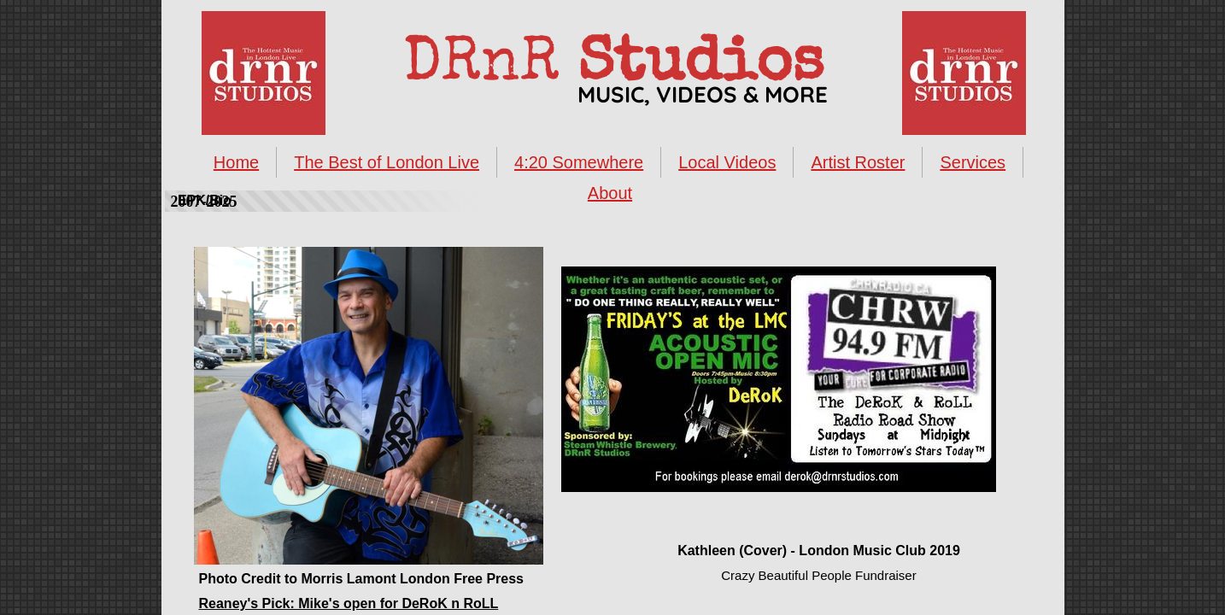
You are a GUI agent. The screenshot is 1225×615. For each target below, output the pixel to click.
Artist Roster (858, 162)
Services (972, 162)
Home (236, 162)
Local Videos (727, 162)
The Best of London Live (386, 162)
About (610, 193)
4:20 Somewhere (578, 162)
